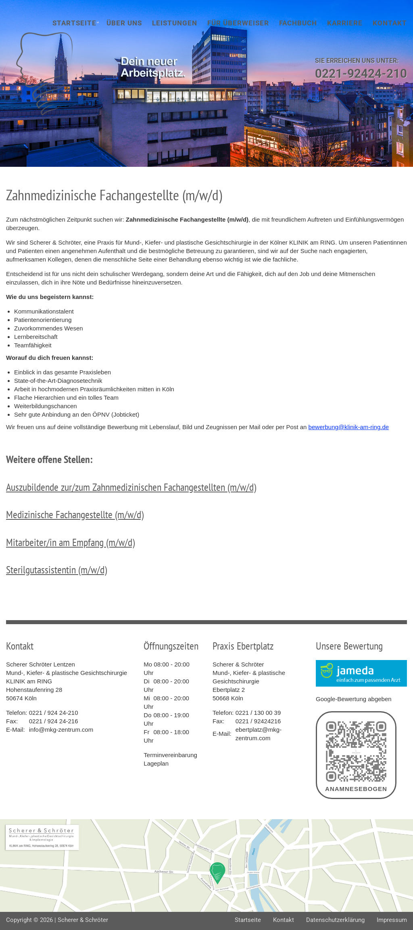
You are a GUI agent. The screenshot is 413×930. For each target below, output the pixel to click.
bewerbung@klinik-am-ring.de (349, 426)
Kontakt (390, 23)
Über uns (124, 23)
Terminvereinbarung (170, 754)
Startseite (74, 23)
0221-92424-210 (361, 73)
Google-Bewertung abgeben (354, 698)
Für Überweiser (238, 23)
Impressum (392, 920)
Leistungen (174, 23)
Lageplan (156, 763)
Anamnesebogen (356, 755)
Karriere (345, 23)
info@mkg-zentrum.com (61, 729)
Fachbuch (298, 23)
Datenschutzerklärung (335, 920)
